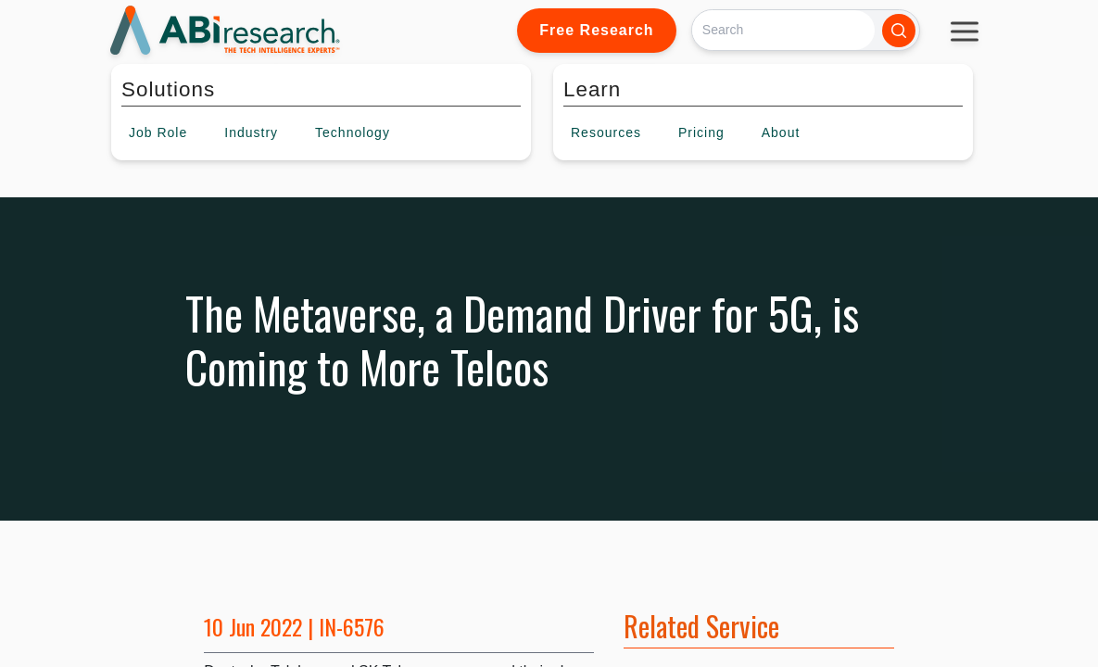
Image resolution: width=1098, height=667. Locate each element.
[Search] (783, 30)
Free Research (596, 30)
